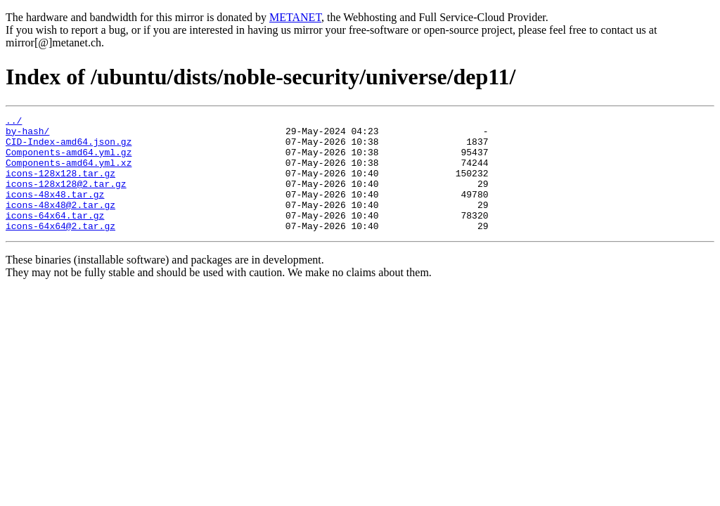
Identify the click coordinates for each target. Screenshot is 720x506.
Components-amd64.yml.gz (68, 160)
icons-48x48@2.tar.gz (60, 223)
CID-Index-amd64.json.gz (68, 147)
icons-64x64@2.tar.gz (60, 248)
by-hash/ (27, 135)
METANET (295, 17)
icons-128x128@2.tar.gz (66, 198)
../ (14, 122)
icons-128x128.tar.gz (60, 185)
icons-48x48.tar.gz (55, 211)
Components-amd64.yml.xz (68, 173)
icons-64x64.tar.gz (55, 236)
